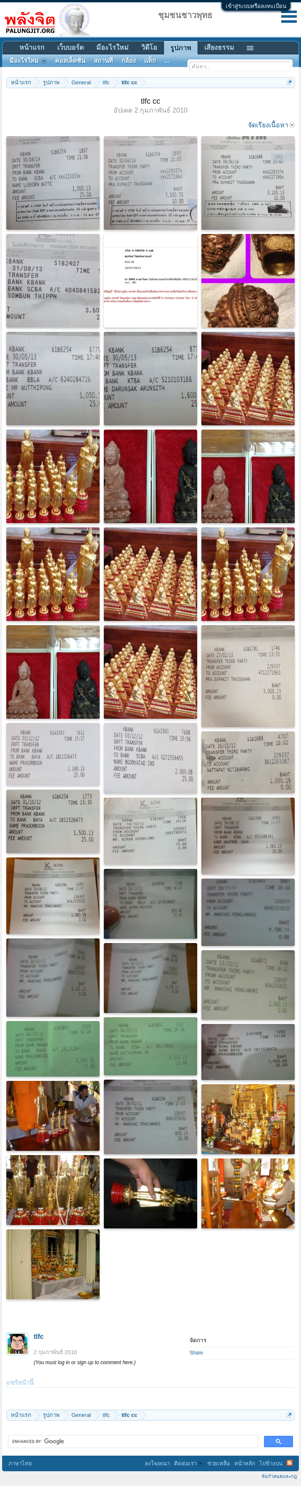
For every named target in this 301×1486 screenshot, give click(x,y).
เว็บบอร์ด (70, 47)
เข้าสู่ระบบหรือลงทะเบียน (256, 6)
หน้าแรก (32, 47)
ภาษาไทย (20, 1463)
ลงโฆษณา (157, 1463)
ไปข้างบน (271, 1463)
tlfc (39, 1336)
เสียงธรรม (219, 47)
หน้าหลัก (244, 1463)
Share (196, 1353)
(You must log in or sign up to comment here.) (85, 1362)
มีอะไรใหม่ (112, 47)
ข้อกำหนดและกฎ (279, 1476)
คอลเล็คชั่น (70, 60)
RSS (290, 1463)
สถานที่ (103, 60)
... (166, 60)
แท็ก (150, 60)
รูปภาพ (180, 47)
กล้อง (128, 60)
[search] (132, 1442)
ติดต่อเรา (188, 1463)
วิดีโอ (149, 47)
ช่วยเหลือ (218, 1463)
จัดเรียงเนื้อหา (271, 125)
